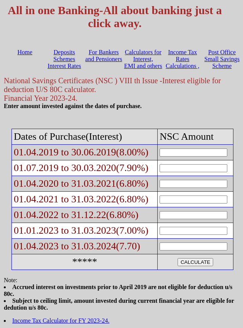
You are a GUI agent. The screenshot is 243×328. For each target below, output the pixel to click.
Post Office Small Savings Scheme (222, 59)
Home (24, 52)
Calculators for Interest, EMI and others (143, 59)
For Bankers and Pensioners (103, 55)
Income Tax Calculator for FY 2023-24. (60, 320)
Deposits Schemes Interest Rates (64, 59)
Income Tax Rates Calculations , (182, 59)
